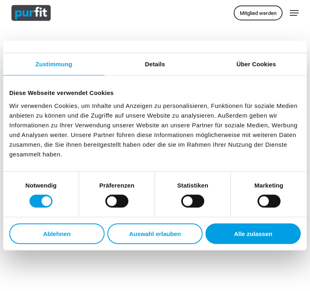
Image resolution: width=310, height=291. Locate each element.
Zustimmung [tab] (54, 64)
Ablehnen (57, 233)
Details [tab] (155, 64)
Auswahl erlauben (155, 233)
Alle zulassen (253, 233)
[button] (294, 13)
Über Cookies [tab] (256, 64)
